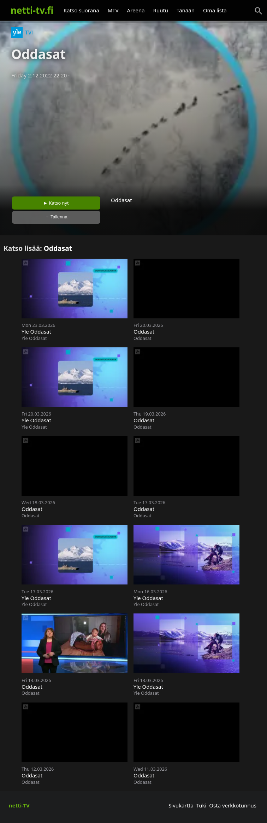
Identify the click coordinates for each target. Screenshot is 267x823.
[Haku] (258, 10)
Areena (136, 10)
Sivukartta (181, 805)
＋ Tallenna (56, 216)
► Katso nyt (56, 203)
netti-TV (19, 805)
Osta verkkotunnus (232, 805)
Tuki (201, 805)
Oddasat (58, 248)
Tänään (186, 10)
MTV (113, 10)
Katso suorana (81, 10)
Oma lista (215, 10)
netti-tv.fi (32, 10)
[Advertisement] (133, 135)
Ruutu (160, 10)
